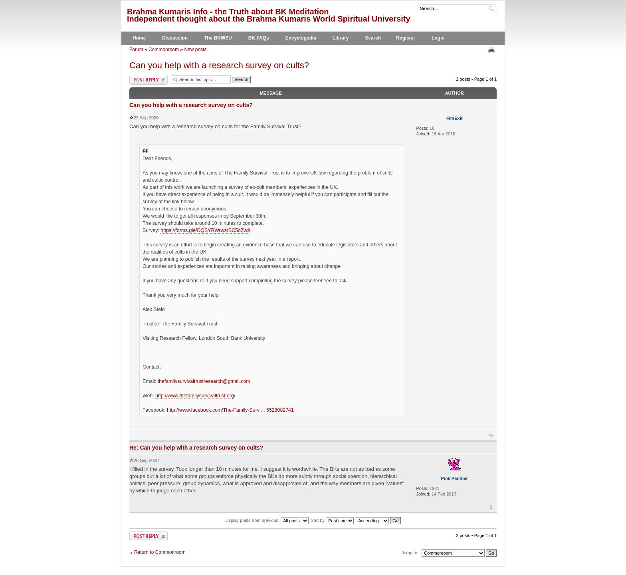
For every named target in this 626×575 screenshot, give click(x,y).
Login (438, 38)
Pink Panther (454, 478)
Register (405, 38)
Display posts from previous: (266, 520)
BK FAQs (258, 38)
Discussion (175, 38)
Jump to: (410, 552)
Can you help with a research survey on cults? (219, 65)
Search (373, 38)
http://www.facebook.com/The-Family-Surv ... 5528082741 (230, 410)
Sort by (332, 520)
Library (341, 38)
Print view (492, 50)
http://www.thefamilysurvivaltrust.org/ (195, 396)
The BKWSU (218, 38)
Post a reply (148, 80)
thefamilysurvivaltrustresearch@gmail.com (204, 381)
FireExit (454, 118)
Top (491, 435)
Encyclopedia (300, 38)
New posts (195, 49)
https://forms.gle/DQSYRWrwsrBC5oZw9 (205, 230)
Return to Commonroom (160, 552)
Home (139, 38)
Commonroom (164, 49)
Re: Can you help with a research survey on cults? (196, 447)
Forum (136, 49)
